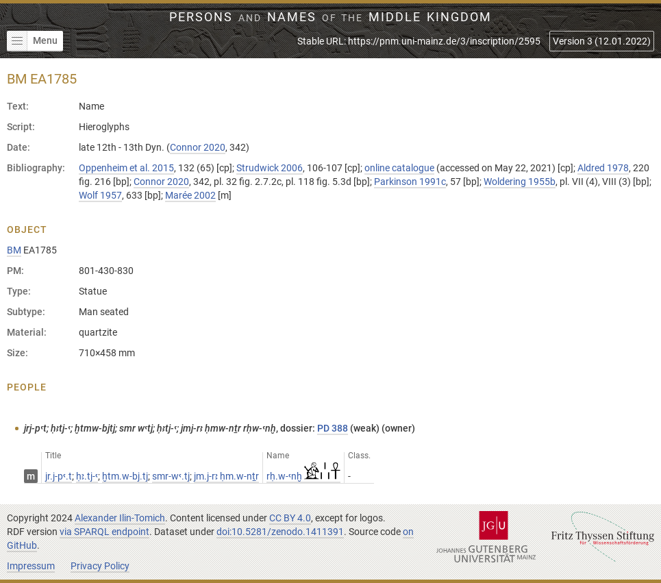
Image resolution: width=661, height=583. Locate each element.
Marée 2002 (190, 195)
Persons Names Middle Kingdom (330, 17)
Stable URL (418, 41)
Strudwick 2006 (269, 167)
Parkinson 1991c (410, 181)
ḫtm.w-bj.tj (125, 476)
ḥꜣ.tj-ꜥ (87, 476)
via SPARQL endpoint (104, 531)
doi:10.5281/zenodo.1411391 (280, 531)
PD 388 (332, 428)
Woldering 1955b (520, 181)
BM (14, 250)
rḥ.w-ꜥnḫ (303, 476)
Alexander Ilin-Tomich (120, 517)
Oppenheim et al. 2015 (126, 167)
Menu (32, 41)
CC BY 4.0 (290, 517)
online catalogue (399, 167)
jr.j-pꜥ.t (58, 476)
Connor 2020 (197, 147)
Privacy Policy (100, 565)
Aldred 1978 (603, 167)
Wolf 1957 (100, 195)
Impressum (31, 565)
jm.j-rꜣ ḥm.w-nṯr (226, 476)
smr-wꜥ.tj (171, 476)
